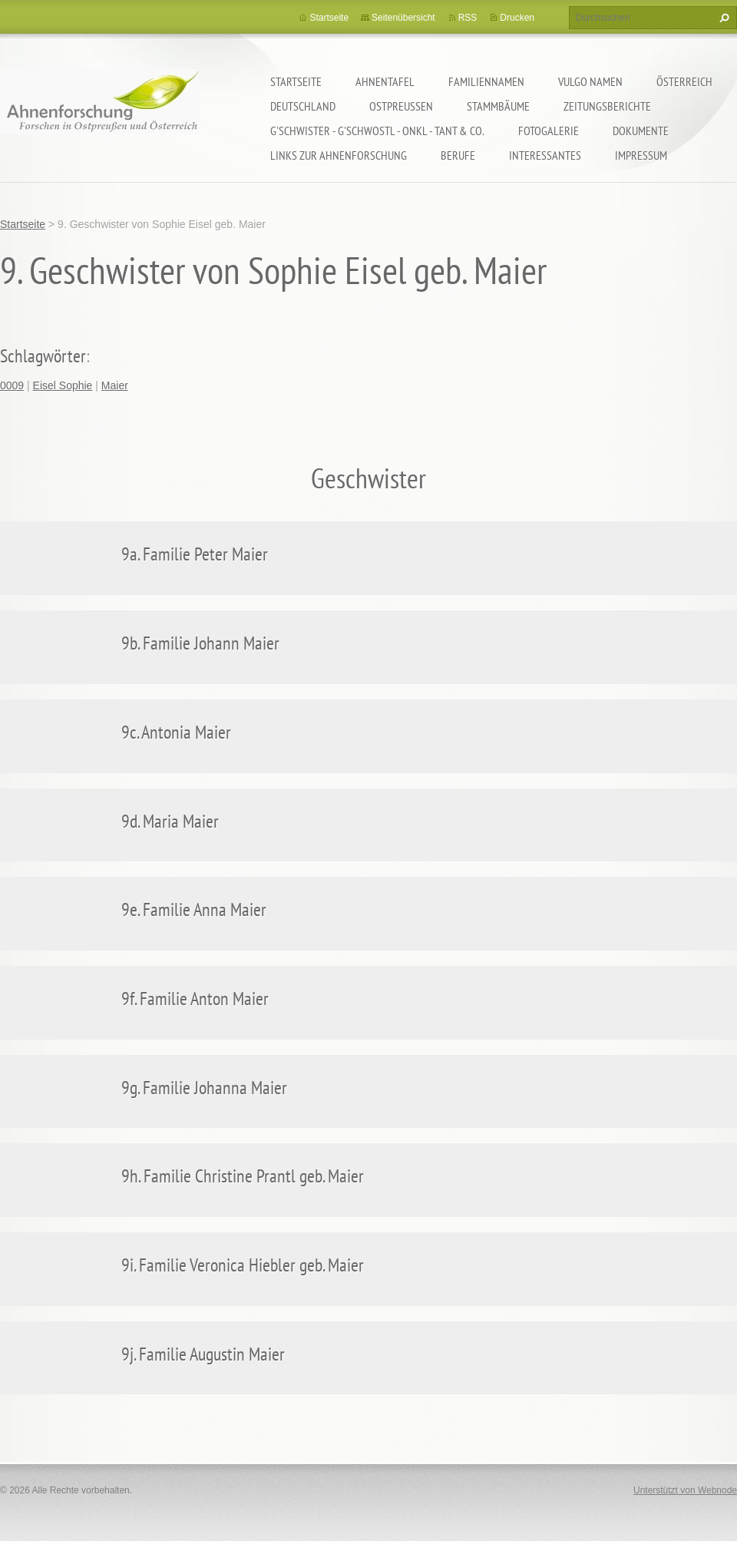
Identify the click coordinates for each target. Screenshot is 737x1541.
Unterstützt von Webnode (685, 1490)
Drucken (517, 17)
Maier (114, 385)
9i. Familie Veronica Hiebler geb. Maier (242, 1265)
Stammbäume (498, 106)
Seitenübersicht (403, 17)
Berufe (458, 155)
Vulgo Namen (590, 81)
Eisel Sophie (63, 385)
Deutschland (302, 106)
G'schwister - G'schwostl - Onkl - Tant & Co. (377, 130)
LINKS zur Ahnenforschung (338, 155)
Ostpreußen (401, 106)
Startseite (296, 81)
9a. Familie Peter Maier (194, 554)
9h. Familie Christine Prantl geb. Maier (242, 1176)
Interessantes (545, 155)
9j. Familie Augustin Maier (203, 1354)
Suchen (722, 17)
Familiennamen (486, 81)
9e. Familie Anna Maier (193, 909)
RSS (468, 17)
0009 (12, 385)
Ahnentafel (385, 81)
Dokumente (641, 130)
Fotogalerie (548, 130)
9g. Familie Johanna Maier (204, 1088)
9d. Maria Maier (170, 821)
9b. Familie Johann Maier (200, 643)
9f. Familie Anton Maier (195, 998)
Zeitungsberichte (607, 106)
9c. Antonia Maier (176, 732)
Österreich (684, 81)
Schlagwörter (43, 356)
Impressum (641, 155)
